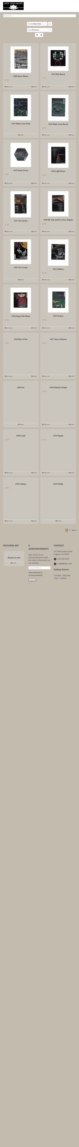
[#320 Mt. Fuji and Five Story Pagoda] (58, 202)
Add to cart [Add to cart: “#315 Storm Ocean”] (9, 183)
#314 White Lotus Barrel (58, 124)
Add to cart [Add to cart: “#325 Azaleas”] (47, 328)
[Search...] (39, 15)
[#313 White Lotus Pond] (20, 106)
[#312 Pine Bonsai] (58, 57)
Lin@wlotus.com (63, 563)
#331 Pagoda (58, 436)
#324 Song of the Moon (21, 316)
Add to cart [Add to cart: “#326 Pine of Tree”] (9, 376)
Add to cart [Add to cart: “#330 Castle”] (9, 473)
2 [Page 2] (69, 530)
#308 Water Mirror (20, 76)
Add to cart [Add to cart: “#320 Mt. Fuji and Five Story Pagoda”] (47, 231)
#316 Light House (58, 171)
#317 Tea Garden (20, 221)
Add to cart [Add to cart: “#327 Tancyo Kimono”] (47, 376)
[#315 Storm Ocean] (20, 153)
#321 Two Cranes (21, 267)
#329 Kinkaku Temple (58, 387)
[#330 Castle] (20, 430)
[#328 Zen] (20, 382)
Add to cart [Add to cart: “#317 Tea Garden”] (9, 231)
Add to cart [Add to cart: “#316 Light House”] (47, 183)
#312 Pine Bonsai (58, 74)
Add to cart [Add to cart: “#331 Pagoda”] (47, 473)
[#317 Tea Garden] (20, 202)
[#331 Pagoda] (58, 430)
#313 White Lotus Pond (21, 124)
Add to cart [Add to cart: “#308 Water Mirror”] (9, 87)
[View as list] (41, 35)
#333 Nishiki (58, 484)
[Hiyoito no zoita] (14, 552)
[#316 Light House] (58, 154)
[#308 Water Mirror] (20, 58)
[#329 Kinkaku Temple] (58, 382)
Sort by (34, 24)
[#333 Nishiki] (58, 479)
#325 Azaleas (58, 316)
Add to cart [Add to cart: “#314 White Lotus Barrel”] (47, 135)
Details (35, 87)
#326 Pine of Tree (21, 339)
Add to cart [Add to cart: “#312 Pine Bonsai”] (47, 87)
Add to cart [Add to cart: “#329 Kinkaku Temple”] (47, 424)
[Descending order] (50, 24)
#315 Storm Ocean (20, 170)
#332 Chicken (20, 484)
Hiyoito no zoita (14, 558)
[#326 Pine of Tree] (20, 334)
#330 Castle (20, 436)
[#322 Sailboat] (58, 251)
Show (33, 30)
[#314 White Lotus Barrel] (58, 106)
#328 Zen (20, 387)
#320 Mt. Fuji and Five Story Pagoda (58, 220)
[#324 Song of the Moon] (20, 299)
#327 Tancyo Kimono (58, 339)
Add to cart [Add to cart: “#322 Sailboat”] (47, 280)
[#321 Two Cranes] (20, 250)
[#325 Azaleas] (58, 299)
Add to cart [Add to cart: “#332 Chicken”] (9, 521)
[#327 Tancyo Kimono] (58, 334)
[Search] (4, 15)
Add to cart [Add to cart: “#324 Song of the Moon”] (9, 328)
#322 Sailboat (58, 269)
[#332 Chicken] (20, 479)
